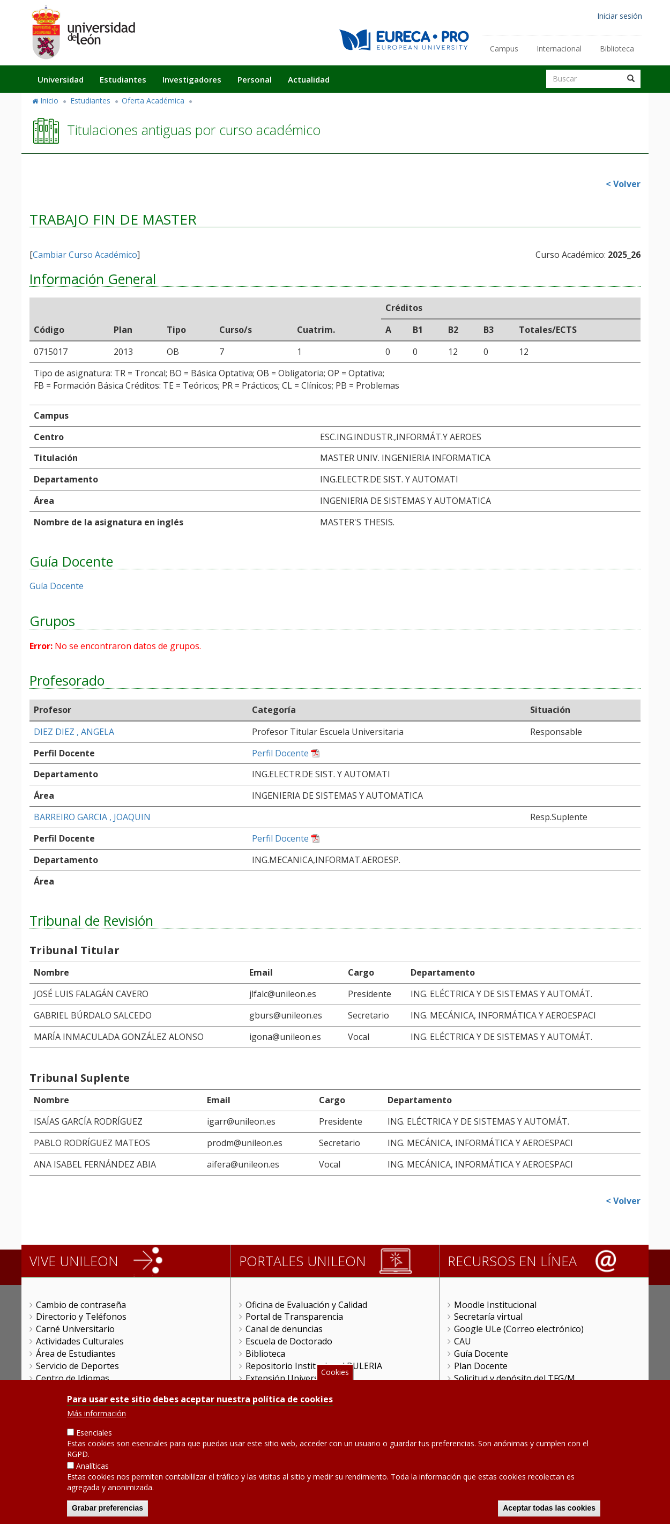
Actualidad (309, 79)
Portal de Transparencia (294, 1316)
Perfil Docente (280, 753)
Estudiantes (123, 79)
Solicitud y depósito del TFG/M (514, 1378)
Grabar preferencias (107, 1513)
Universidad (61, 79)
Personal (254, 79)
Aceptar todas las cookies (549, 1513)
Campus (504, 48)
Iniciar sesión (619, 16)
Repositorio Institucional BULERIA (313, 1366)
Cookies (335, 1377)
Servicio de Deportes (77, 1366)
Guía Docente (56, 586)
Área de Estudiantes (76, 1353)
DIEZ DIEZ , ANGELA (74, 732)
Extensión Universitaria (292, 1378)
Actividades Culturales (80, 1341)
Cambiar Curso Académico (85, 255)
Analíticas (92, 1471)
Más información (96, 1419)
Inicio (49, 100)
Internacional (559, 48)
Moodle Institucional (495, 1305)
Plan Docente (481, 1366)
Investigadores (191, 79)
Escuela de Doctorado (288, 1341)
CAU (462, 1341)
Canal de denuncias (284, 1329)
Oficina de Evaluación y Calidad (306, 1305)
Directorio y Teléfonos (81, 1316)
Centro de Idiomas (72, 1378)
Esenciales (94, 1438)
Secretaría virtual (488, 1316)
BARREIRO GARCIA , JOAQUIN (92, 817)
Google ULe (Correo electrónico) (519, 1329)
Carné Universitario (75, 1329)
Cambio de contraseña (81, 1305)
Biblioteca (617, 48)
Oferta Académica (153, 100)
